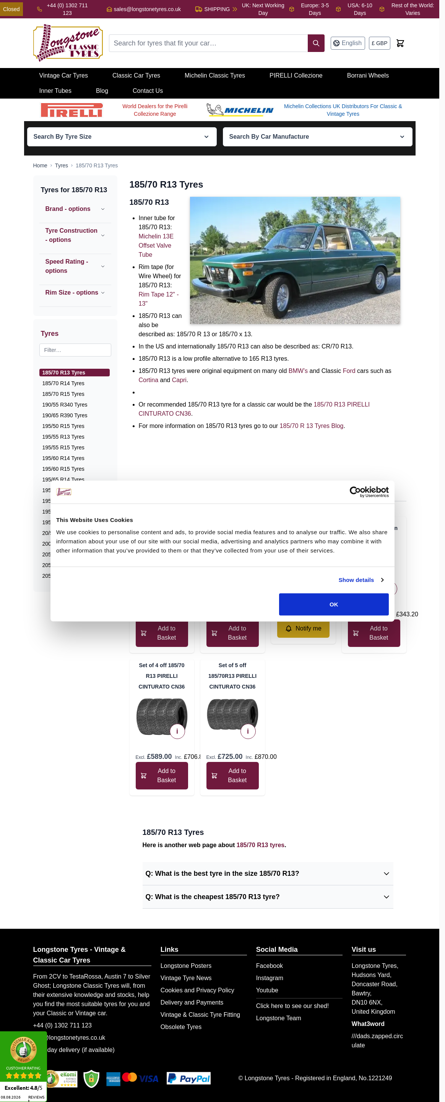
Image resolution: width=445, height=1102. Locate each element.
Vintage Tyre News (186, 978)
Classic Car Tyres (136, 75)
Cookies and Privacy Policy (197, 990)
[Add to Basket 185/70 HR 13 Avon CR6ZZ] (374, 633)
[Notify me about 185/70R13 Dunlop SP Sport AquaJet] (303, 628)
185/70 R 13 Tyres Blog (312, 426)
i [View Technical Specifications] (177, 731)
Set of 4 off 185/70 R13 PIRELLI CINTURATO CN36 (162, 676)
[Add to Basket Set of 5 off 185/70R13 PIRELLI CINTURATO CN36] (232, 775)
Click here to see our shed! (292, 1006)
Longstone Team (278, 1018)
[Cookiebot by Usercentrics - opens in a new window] (355, 492)
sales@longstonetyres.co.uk (147, 9)
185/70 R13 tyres (260, 845)
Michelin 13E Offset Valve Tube (156, 245)
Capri (179, 380)
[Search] (316, 43)
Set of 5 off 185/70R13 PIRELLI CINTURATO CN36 (232, 676)
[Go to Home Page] (40, 165)
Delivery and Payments (192, 1002)
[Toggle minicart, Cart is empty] (400, 43)
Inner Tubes (55, 91)
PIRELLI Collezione (296, 75)
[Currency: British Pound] (379, 43)
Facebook (269, 966)
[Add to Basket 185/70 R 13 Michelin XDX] (232, 633)
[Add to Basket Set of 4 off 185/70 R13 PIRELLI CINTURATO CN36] (162, 775)
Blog (102, 91)
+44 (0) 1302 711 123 (62, 1025)
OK (334, 604)
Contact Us (148, 91)
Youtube (267, 990)
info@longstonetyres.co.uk (69, 1037)
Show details (356, 580)
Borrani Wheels (368, 75)
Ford (349, 371)
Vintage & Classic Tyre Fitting (200, 1014)
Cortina (149, 380)
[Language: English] (348, 43)
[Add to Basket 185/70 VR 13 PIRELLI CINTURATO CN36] (162, 633)
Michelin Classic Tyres (215, 75)
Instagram (269, 978)
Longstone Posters (186, 966)
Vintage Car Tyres (63, 75)
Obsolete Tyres (181, 1027)
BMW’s (298, 371)
